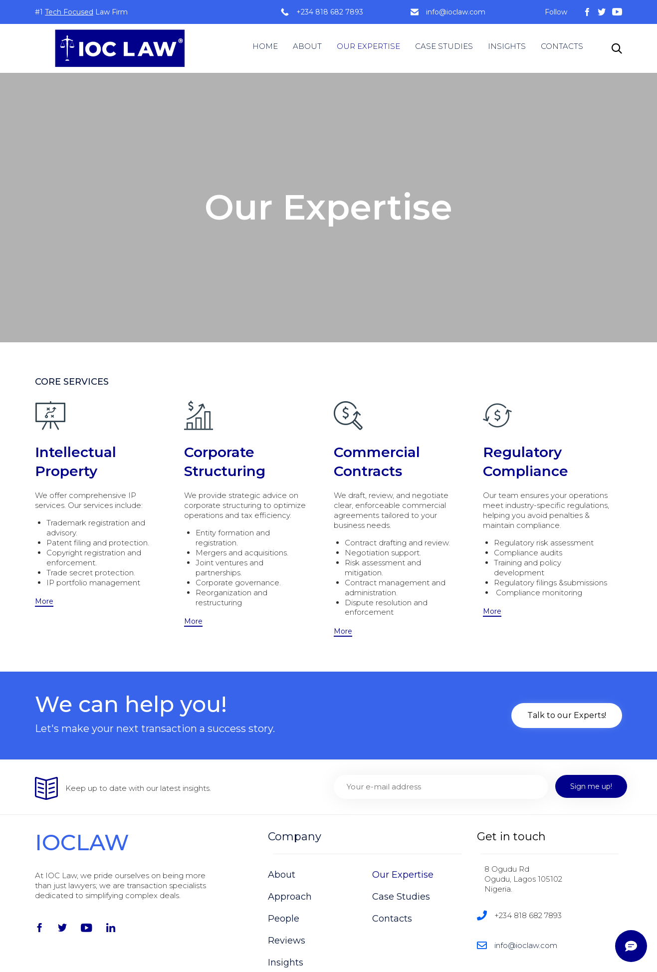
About (281, 874)
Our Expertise (403, 874)
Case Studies (401, 896)
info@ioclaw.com (455, 11)
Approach (290, 896)
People (283, 918)
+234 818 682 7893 (329, 11)
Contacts (392, 918)
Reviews (286, 940)
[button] (44, 602)
